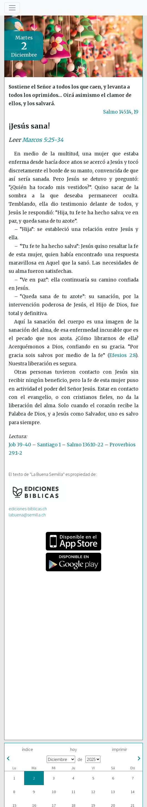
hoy (73, 749)
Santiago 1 (49, 445)
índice (27, 749)
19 (136, 112)
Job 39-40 (20, 445)
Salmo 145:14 (117, 112)
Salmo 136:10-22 (85, 445)
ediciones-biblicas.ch (28, 509)
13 (113, 791)
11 (73, 791)
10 (54, 791)
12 (93, 791)
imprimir (119, 749)
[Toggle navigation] (12, 7)
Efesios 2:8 (122, 355)
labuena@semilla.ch (27, 515)
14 (133, 791)
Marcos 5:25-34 (42, 140)
